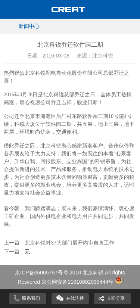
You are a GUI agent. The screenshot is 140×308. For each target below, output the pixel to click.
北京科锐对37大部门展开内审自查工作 (69, 243)
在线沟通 (75, 298)
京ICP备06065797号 (39, 273)
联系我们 (31, 298)
